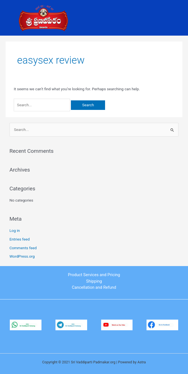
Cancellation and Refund (94, 287)
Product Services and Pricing (94, 274)
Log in (15, 230)
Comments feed (23, 248)
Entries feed (20, 239)
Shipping (94, 281)
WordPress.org (22, 256)
